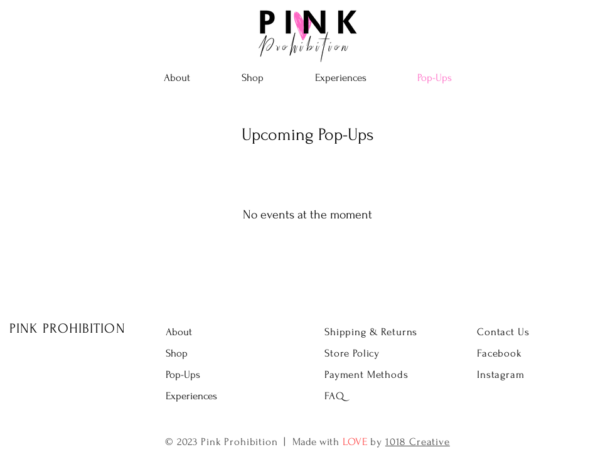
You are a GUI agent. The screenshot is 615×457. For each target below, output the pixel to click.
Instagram (501, 374)
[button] (252, 78)
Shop (177, 353)
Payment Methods (366, 374)
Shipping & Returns (370, 332)
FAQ (334, 396)
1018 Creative (417, 442)
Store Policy (352, 353)
